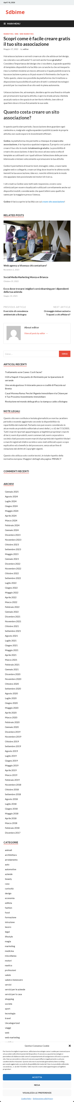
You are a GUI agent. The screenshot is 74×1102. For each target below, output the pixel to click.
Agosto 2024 (11, 496)
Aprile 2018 (10, 818)
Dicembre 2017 (12, 832)
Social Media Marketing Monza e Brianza (26, 277)
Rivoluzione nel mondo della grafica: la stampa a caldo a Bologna (36, 401)
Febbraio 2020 (12, 722)
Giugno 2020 (11, 703)
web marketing (27, 34)
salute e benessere (14, 979)
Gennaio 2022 (12, 611)
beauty (8, 879)
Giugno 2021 (11, 645)
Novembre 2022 (13, 568)
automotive (10, 869)
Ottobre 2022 (12, 573)
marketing (8, 34)
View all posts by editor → (36, 333)
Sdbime (15, 12)
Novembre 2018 (13, 784)
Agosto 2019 (11, 751)
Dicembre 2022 (12, 563)
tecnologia (10, 1013)
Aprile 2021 (10, 655)
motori (8, 960)
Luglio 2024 (10, 501)
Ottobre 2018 (12, 789)
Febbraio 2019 (12, 779)
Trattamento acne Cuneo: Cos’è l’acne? (23, 372)
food (7, 912)
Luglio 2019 (10, 755)
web (16, 34)
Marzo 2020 (11, 717)
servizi (8, 984)
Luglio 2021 (10, 640)
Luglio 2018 (10, 803)
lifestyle (9, 936)
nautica (8, 965)
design (8, 893)
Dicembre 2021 (12, 616)
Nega (37, 1085)
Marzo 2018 (11, 823)
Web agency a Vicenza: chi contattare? (25, 265)
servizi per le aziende (15, 989)
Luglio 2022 (10, 583)
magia (8, 941)
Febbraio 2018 (12, 827)
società (8, 1003)
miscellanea (10, 955)
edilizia (8, 903)
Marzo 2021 (11, 659)
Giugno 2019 (11, 760)
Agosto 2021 (11, 635)
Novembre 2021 (13, 621)
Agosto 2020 (11, 693)
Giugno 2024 (11, 506)
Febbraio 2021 (12, 664)
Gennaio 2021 (12, 669)
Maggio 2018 (11, 813)
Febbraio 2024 (12, 525)
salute (8, 975)
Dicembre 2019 (12, 731)
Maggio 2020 (11, 707)
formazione (10, 917)
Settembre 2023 (13, 549)
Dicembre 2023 (12, 534)
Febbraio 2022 (12, 607)
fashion (8, 907)
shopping (9, 999)
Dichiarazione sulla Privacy (43, 1098)
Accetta (37, 1077)
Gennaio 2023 (12, 558)
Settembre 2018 (13, 794)
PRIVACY (56, 458)
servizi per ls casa (13, 994)
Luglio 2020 (10, 698)
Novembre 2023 (13, 539)
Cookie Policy (26, 1098)
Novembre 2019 (13, 736)
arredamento (11, 859)
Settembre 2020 (13, 688)
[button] (69, 1045)
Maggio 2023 (11, 554)
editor (26, 49)
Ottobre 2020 (12, 683)
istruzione (10, 922)
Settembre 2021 (13, 631)
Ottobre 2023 (12, 544)
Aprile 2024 (10, 515)
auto (7, 864)
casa (7, 883)
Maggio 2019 (11, 765)
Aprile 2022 (10, 597)
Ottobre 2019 (12, 741)
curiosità (9, 888)
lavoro (8, 927)
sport (7, 1008)
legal (7, 931)
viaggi (8, 1027)
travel (8, 1018)
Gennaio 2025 (12, 491)
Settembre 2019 (13, 746)
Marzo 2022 (11, 602)
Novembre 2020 (13, 679)
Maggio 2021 (11, 650)
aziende (8, 874)
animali (8, 850)
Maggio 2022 (11, 592)
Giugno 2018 (11, 808)
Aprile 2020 (10, 712)
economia (9, 898)
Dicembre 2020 (12, 674)
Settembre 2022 (13, 578)
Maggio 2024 (11, 510)
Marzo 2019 (11, 775)
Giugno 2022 (11, 587)
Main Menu (13, 23)
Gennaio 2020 (12, 727)
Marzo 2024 (11, 520)
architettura (11, 854)
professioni (10, 970)
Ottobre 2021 (12, 626)
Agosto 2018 (11, 799)
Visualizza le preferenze (37, 1093)
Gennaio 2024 (12, 530)
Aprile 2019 (10, 770)
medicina (9, 951)
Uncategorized (12, 1023)
